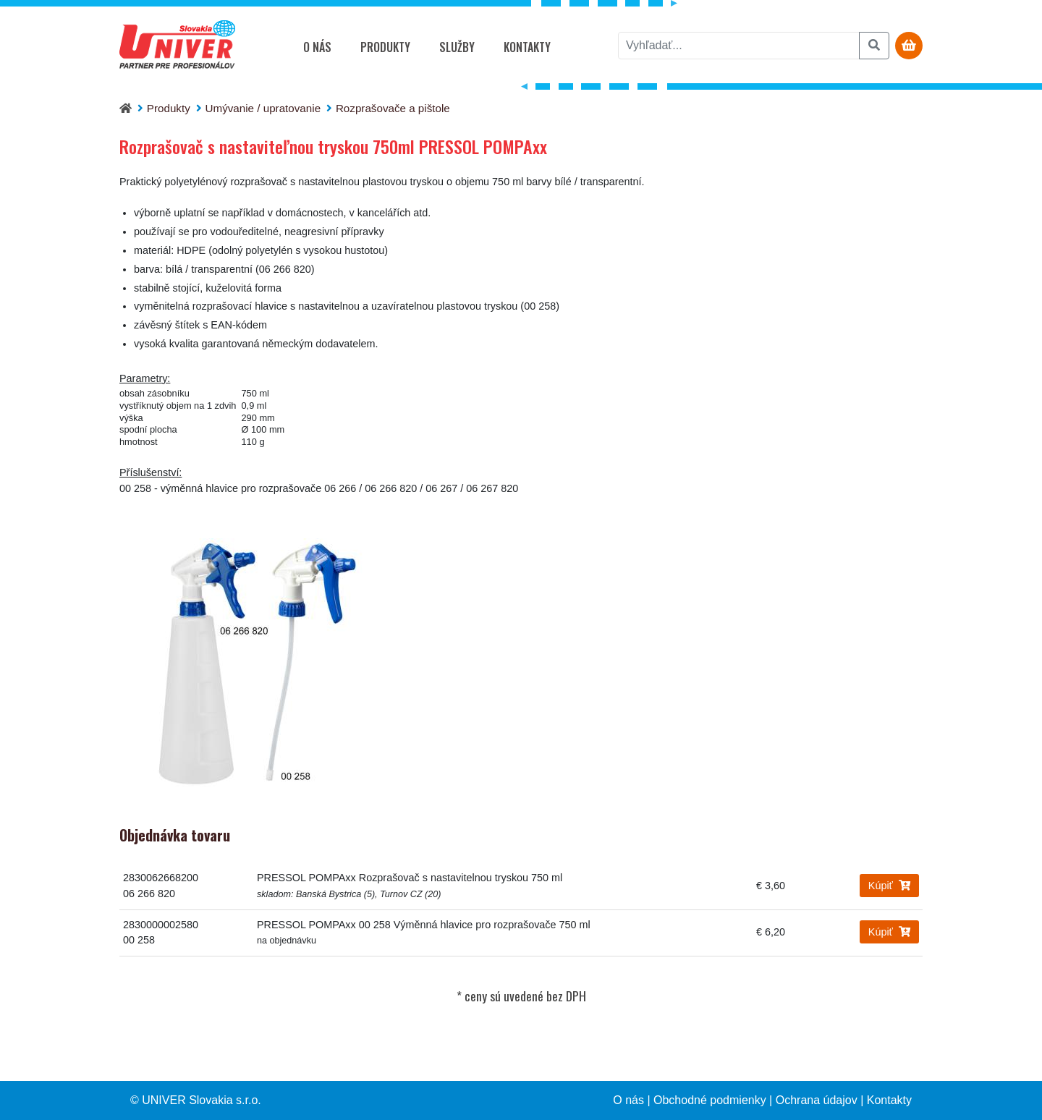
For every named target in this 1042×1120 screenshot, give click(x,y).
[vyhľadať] (739, 45)
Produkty (385, 47)
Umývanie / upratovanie (263, 108)
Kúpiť (889, 885)
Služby (457, 47)
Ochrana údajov (816, 1100)
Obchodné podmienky (709, 1100)
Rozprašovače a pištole (393, 108)
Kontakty (527, 47)
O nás (317, 47)
